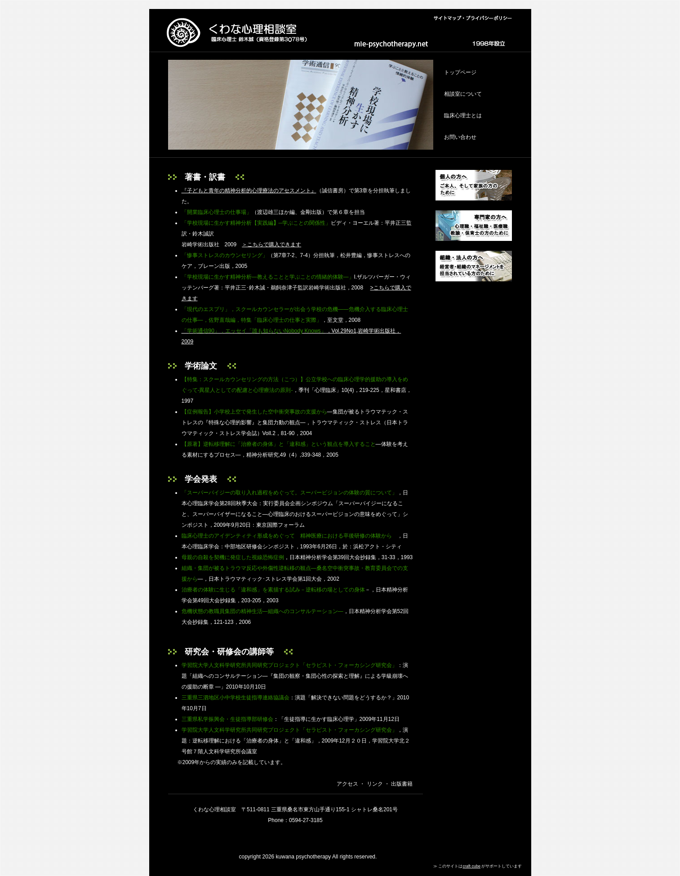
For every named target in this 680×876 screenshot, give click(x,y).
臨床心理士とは (463, 115)
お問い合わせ (460, 137)
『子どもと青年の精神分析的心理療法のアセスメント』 (249, 190)
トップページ (460, 72)
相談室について (463, 94)
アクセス (347, 784)
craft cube (471, 866)
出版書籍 (401, 784)
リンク (373, 784)
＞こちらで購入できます (271, 244)
